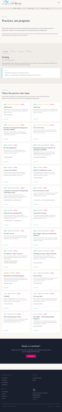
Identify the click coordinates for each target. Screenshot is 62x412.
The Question (4, 378)
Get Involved (31, 356)
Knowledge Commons (37, 378)
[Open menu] (59, 2)
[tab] (5, 51)
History (3, 398)
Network (3, 394)
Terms (53, 406)
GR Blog (34, 380)
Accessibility (58, 406)
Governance (4, 396)
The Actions (4, 380)
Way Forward (4, 384)
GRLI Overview (5, 391)
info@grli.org (35, 399)
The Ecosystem (5, 382)
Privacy (49, 406)
